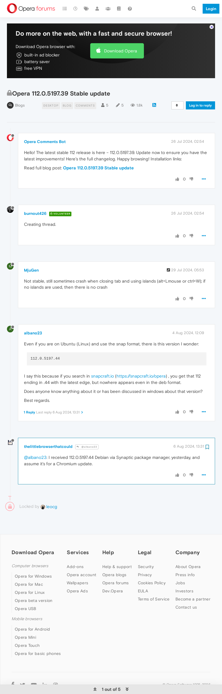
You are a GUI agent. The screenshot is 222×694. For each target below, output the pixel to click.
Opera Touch (27, 627)
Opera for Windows (33, 558)
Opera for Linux (30, 574)
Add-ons (75, 549)
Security (146, 549)
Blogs (20, 87)
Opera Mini (25, 619)
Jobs (180, 565)
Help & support (117, 549)
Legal (145, 535)
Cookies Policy (152, 565)
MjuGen (31, 252)
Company (187, 535)
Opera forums (115, 565)
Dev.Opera (112, 573)
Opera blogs (114, 557)
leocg (48, 488)
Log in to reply (200, 88)
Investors (184, 573)
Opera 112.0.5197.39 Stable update (98, 150)
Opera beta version (33, 583)
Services (78, 535)
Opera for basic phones (38, 635)
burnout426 (35, 195)
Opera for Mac (29, 566)
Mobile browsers (27, 601)
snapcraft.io (102, 358)
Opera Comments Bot (45, 124)
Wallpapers (77, 565)
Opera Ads (77, 573)
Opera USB (25, 591)
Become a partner (192, 581)
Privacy (145, 557)
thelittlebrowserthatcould (48, 428)
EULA (143, 573)
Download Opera (120, 33)
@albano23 (87, 429)
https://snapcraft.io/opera (141, 358)
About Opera (188, 549)
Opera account (81, 557)
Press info (185, 557)
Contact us (186, 589)
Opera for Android (32, 611)
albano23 (33, 315)
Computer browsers (30, 548)
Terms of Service (154, 581)
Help (108, 535)
